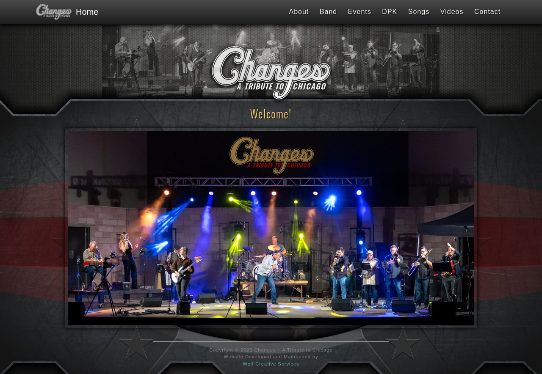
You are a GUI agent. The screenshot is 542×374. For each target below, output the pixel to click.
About (299, 11)
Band (328, 11)
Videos (452, 11)
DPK (389, 11)
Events (359, 11)
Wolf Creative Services (271, 363)
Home (63, 12)
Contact (487, 11)
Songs (418, 11)
